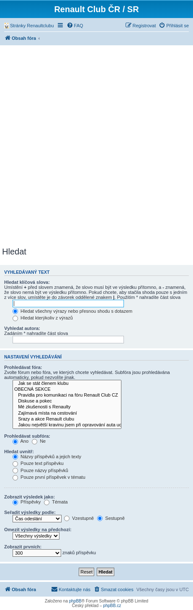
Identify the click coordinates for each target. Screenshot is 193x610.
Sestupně (111, 518)
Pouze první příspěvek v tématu (49, 477)
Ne (39, 441)
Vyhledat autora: (22, 328)
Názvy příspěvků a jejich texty (47, 456)
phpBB (75, 601)
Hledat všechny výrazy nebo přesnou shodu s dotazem (72, 311)
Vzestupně (79, 518)
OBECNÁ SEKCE (67, 389)
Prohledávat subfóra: (27, 436)
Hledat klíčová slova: (27, 282)
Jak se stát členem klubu (67, 384)
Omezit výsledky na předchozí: (38, 529)
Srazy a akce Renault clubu (67, 419)
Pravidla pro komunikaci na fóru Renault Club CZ (67, 395)
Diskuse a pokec (67, 401)
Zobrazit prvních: (22, 546)
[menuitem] (29, 26)
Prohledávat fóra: (23, 367)
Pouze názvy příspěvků (40, 470)
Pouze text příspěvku (38, 463)
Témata (55, 501)
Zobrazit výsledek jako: (29, 496)
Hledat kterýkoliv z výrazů (43, 317)
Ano (20, 441)
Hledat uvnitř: (19, 451)
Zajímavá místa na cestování (67, 413)
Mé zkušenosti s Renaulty (67, 407)
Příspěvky (27, 501)
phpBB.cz (112, 605)
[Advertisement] (96, 146)
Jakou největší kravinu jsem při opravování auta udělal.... (67, 425)
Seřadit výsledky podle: (30, 512)
